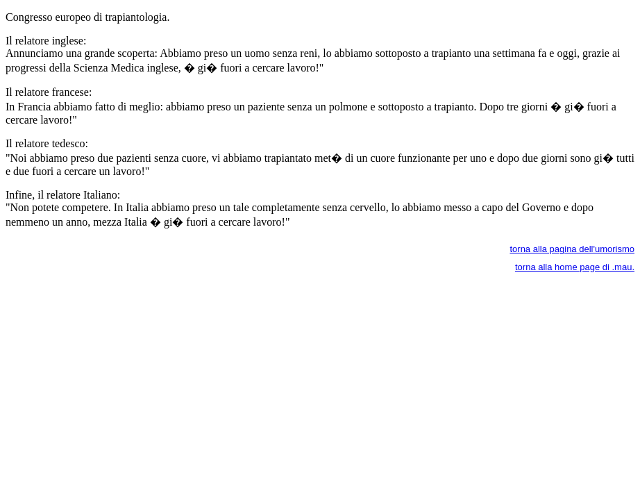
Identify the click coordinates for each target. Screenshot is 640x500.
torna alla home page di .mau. (574, 267)
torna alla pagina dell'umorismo (572, 249)
